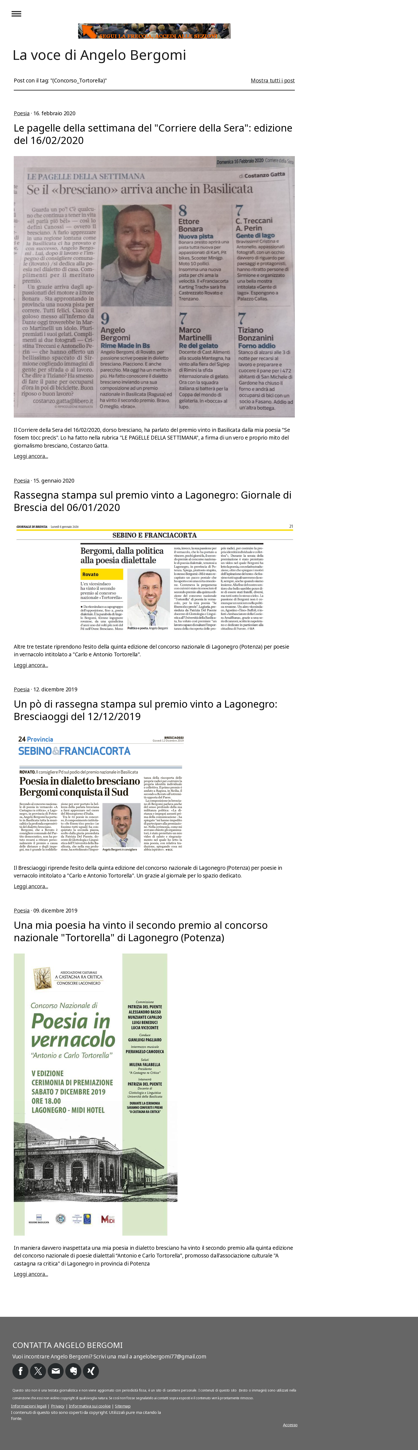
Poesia (22, 113)
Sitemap (122, 1406)
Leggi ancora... (31, 456)
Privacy (57, 1406)
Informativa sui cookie (90, 1406)
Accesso (290, 1424)
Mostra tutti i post (273, 80)
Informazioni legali (29, 1406)
